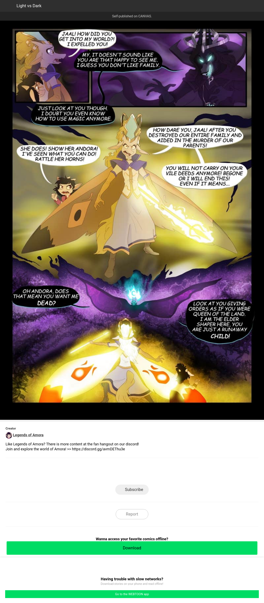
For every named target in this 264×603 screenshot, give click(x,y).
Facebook (113, 472)
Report (132, 514)
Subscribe (134, 489)
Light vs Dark (28, 5)
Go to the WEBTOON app (132, 594)
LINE (95, 472)
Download (132, 547)
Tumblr (150, 472)
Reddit (169, 472)
